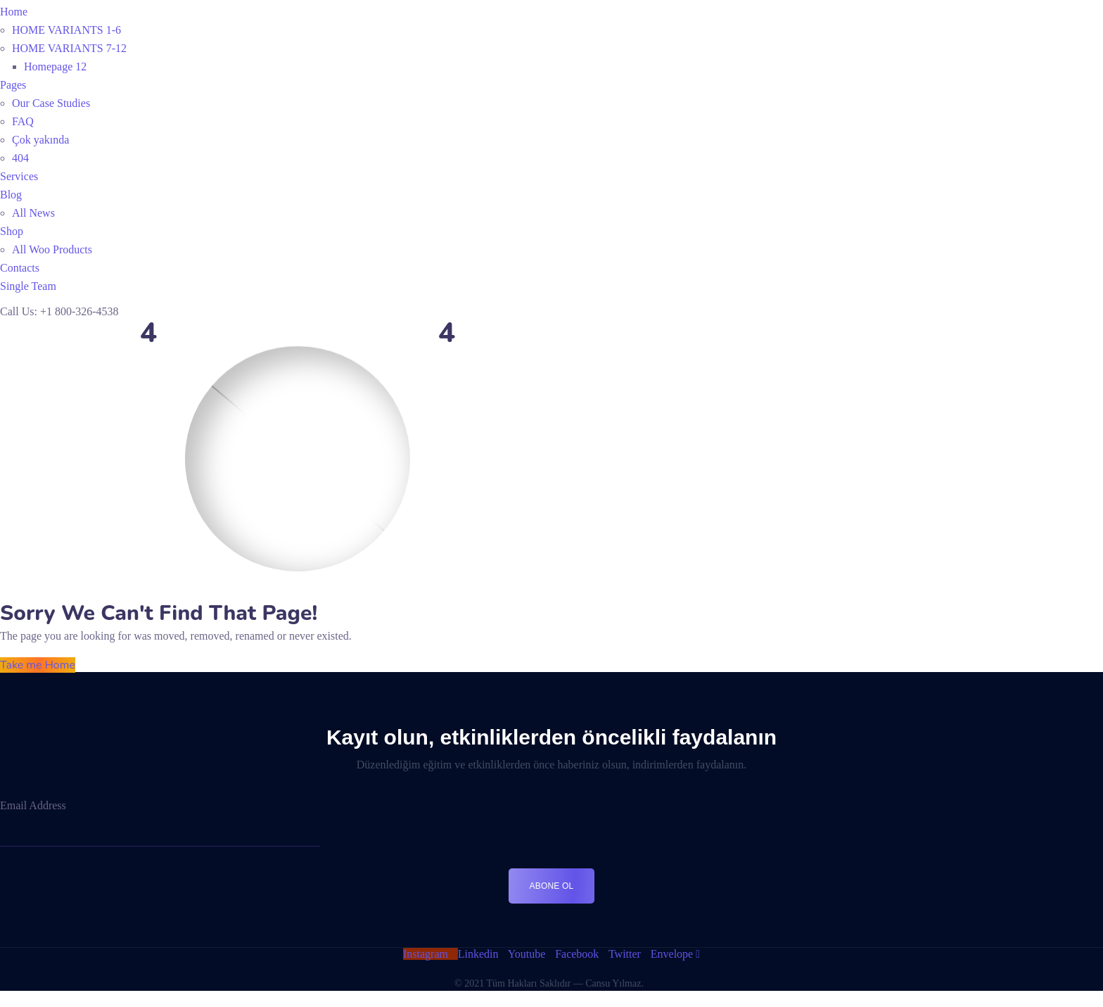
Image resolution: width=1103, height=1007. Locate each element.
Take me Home (37, 665)
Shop (11, 231)
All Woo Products (52, 249)
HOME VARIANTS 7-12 (69, 48)
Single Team (28, 286)
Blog (11, 195)
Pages (13, 85)
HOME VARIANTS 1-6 (66, 30)
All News (33, 213)
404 (20, 158)
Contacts (19, 268)
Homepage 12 (55, 66)
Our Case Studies (51, 103)
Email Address (33, 805)
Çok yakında (40, 140)
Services (19, 176)
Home (13, 12)
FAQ (23, 121)
